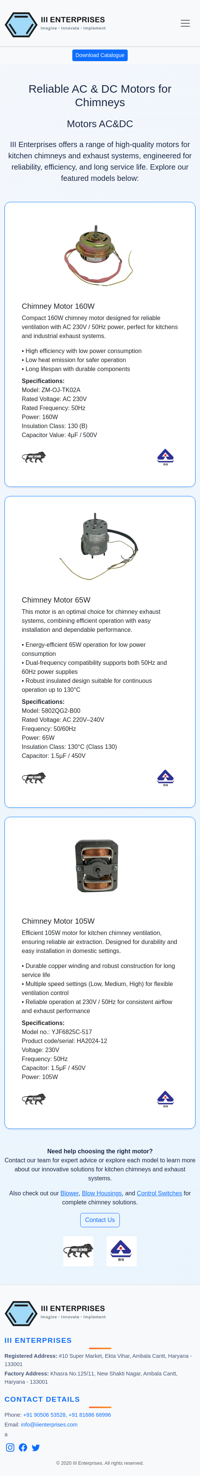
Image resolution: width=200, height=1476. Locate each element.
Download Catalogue (100, 55)
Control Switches (159, 1193)
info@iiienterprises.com (49, 1425)
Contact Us (100, 1220)
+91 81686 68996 (90, 1415)
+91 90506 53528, (45, 1415)
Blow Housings (102, 1193)
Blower (70, 1193)
